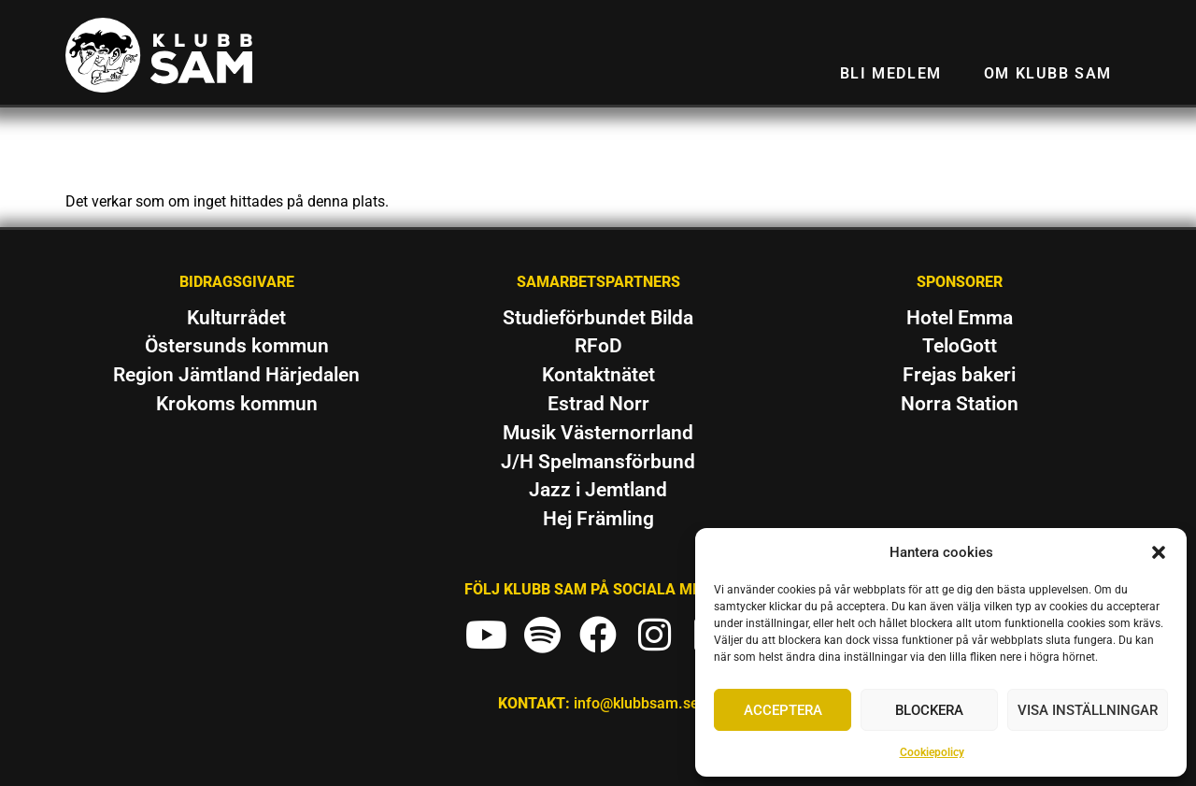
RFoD (598, 346)
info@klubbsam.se (636, 703)
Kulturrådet (236, 318)
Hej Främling (598, 518)
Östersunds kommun (237, 346)
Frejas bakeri (959, 375)
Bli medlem (891, 73)
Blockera (929, 710)
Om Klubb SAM (1048, 73)
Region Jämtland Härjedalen (236, 375)
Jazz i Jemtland (598, 490)
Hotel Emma (959, 318)
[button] (1158, 552)
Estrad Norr (598, 404)
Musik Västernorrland (598, 433)
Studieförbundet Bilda (598, 318)
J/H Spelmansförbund (598, 461)
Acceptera (783, 710)
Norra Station (959, 404)
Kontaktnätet (598, 375)
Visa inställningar (1088, 710)
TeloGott (959, 346)
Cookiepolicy (932, 752)
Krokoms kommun (237, 404)
